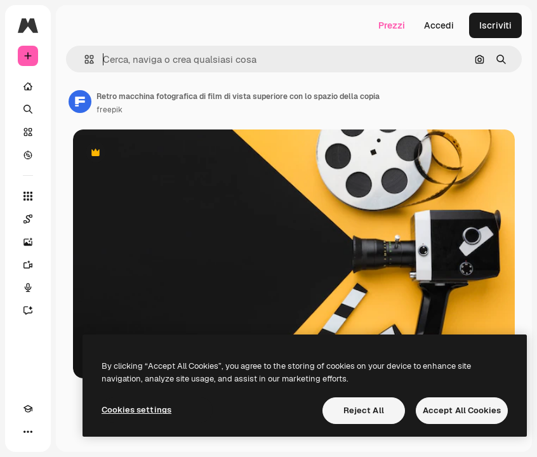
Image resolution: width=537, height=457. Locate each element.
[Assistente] (28, 310)
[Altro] (28, 431)
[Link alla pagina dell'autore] (80, 101)
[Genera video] (28, 265)
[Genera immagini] (28, 242)
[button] (84, 59)
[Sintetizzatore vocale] (28, 287)
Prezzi (391, 25)
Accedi (439, 25)
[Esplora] (28, 155)
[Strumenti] (28, 196)
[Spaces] (28, 219)
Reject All (363, 410)
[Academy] (28, 409)
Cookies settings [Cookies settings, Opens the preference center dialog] (136, 409)
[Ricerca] (28, 109)
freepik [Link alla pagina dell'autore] (109, 110)
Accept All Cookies (462, 410)
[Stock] (28, 132)
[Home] (28, 86)
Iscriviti (495, 25)
